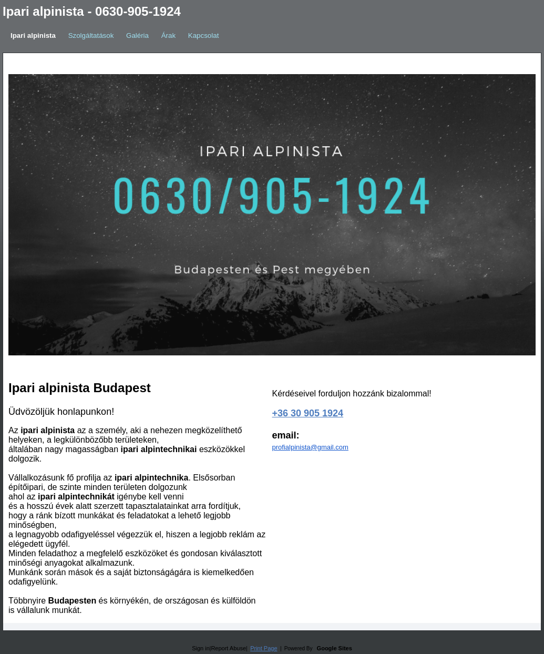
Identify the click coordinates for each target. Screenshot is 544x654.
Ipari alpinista (33, 35)
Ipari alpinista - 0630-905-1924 (92, 11)
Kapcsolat (203, 35)
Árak (168, 35)
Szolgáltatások (91, 35)
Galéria (137, 35)
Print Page (263, 648)
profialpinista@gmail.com (310, 447)
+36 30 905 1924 (308, 413)
